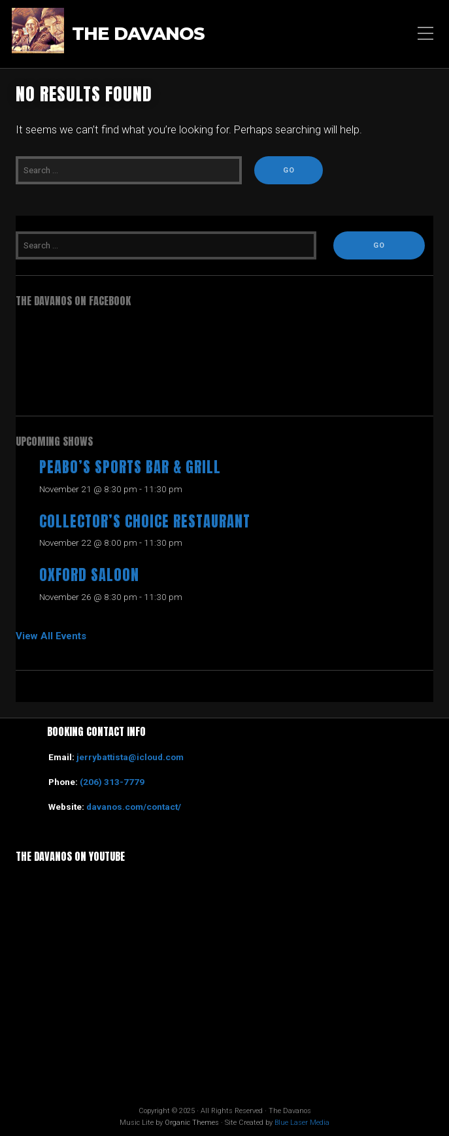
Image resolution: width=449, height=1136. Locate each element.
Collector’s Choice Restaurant (144, 521)
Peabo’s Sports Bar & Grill (130, 467)
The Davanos (138, 34)
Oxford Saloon (89, 575)
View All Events (51, 636)
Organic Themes (192, 1122)
